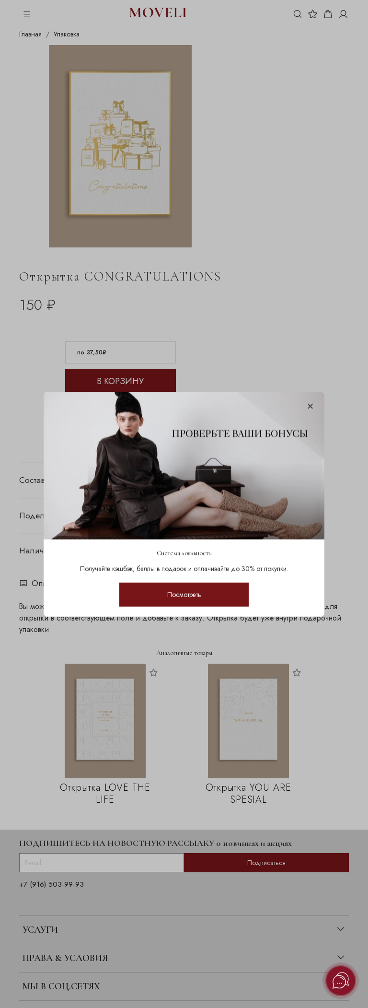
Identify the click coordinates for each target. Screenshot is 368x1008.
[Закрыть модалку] (310, 407)
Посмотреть (184, 594)
